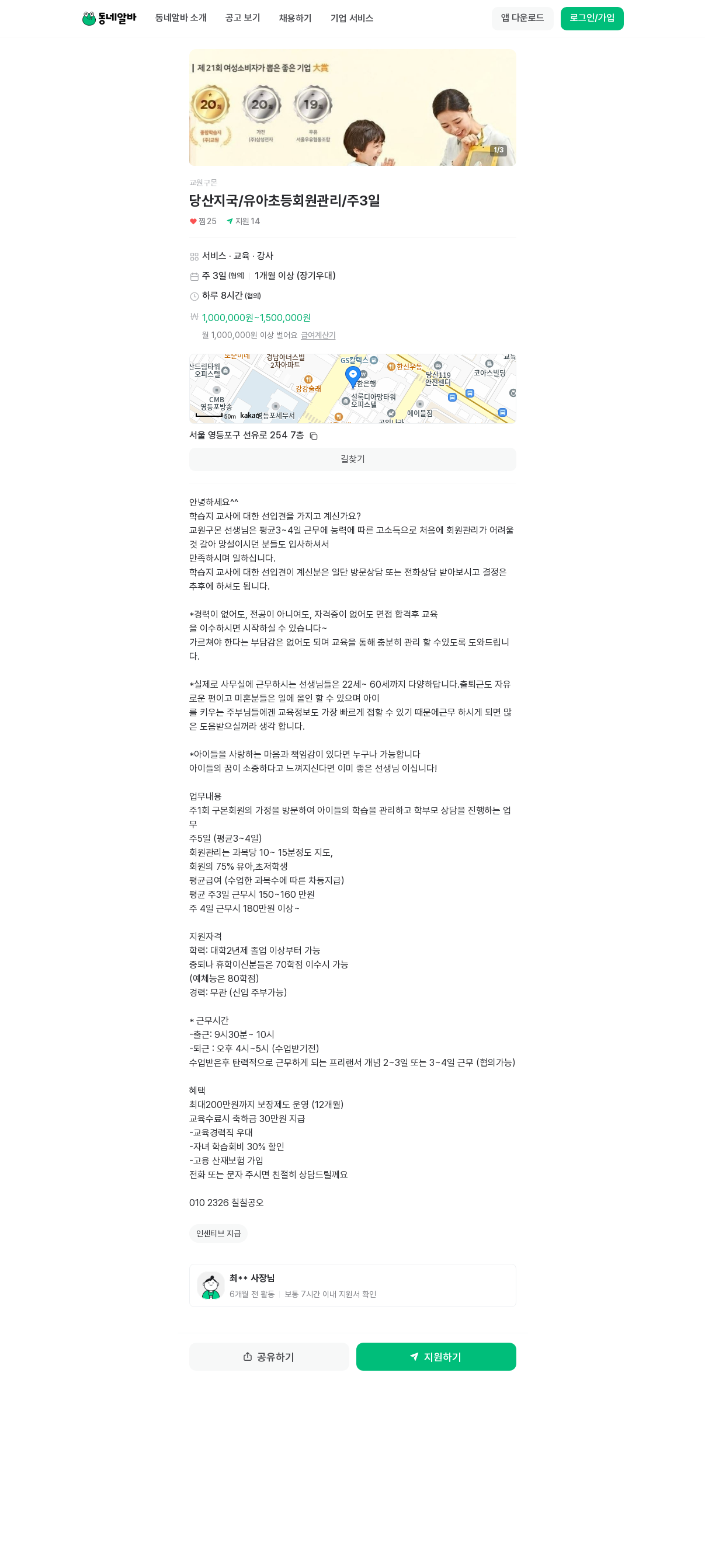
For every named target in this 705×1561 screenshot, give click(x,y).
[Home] (109, 19)
